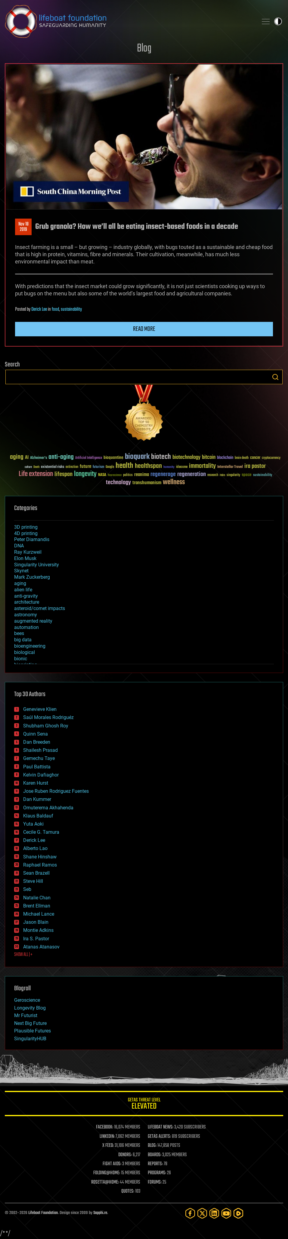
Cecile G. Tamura (41, 832)
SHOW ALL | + (23, 955)
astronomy (25, 615)
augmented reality (33, 621)
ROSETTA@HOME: (105, 1182)
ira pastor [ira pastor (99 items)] (255, 466)
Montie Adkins (38, 930)
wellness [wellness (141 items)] (174, 482)
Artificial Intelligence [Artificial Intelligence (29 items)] (88, 458)
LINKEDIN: (107, 1137)
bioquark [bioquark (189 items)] (137, 457)
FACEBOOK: (104, 1127)
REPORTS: (155, 1164)
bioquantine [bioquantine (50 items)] (113, 457)
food (55, 309)
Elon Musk (25, 558)
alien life (23, 590)
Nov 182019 (23, 227)
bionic (20, 659)
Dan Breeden (36, 742)
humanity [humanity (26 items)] (169, 467)
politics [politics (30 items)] (128, 475)
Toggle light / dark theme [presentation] (278, 21)
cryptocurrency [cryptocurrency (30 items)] (271, 458)
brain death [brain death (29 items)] (242, 458)
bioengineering (29, 646)
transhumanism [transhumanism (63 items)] (146, 483)
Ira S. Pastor (36, 939)
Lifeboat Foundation (43, 1212)
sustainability (71, 309)
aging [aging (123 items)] (16, 457)
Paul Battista (37, 767)
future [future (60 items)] (85, 466)
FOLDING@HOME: (106, 1173)
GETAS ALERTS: (159, 1137)
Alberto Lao (35, 848)
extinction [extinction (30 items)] (72, 467)
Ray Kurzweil (28, 552)
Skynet (21, 571)
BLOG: (152, 1146)
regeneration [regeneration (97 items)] (191, 474)
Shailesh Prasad (40, 750)
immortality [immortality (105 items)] (202, 466)
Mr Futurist (25, 1015)
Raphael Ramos (40, 865)
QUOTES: (127, 1191)
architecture (26, 602)
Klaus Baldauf (38, 816)
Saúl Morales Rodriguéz (48, 717)
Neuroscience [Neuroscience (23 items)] (115, 475)
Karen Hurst (35, 783)
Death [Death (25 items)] (36, 467)
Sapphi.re (100, 1212)
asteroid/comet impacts (39, 608)
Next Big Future (30, 1023)
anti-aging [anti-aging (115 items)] (61, 457)
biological (24, 652)
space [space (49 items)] (247, 474)
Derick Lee (39, 309)
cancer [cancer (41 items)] (255, 458)
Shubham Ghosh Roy (45, 726)
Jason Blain (35, 922)
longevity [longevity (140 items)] (85, 474)
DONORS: (125, 1155)
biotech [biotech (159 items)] (161, 457)
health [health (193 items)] (124, 466)
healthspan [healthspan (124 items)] (148, 466)
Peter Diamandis (31, 539)
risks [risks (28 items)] (222, 475)
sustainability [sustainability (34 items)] (262, 475)
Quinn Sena (35, 734)
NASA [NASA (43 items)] (102, 475)
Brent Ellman (36, 906)
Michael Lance (38, 914)
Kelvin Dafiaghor (41, 775)
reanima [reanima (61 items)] (141, 475)
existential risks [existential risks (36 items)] (52, 467)
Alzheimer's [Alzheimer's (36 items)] (38, 458)
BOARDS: (154, 1155)
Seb (27, 889)
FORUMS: (155, 1182)
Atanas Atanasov (41, 947)
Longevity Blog (30, 1008)
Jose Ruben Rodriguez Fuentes (56, 791)
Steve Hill (33, 881)
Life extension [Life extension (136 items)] (36, 474)
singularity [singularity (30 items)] (233, 475)
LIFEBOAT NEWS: (160, 1127)
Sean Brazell (36, 873)
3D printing (26, 527)
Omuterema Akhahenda (48, 808)
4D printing (26, 533)
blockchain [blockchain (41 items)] (225, 458)
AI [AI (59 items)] (27, 458)
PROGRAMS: (157, 1173)
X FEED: (108, 1146)
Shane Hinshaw (40, 857)
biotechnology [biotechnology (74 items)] (186, 457)
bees (19, 633)
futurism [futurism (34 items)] (98, 467)
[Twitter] (202, 1213)
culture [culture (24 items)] (28, 467)
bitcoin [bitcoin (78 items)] (208, 457)
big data (23, 640)
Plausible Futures (32, 1031)
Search (275, 377)
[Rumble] (238, 1213)
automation (26, 627)
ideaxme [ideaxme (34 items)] (181, 467)
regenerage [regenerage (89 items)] (163, 474)
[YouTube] (226, 1213)
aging (20, 583)
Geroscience (27, 1000)
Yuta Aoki (33, 824)
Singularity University (36, 565)
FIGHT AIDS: (112, 1164)
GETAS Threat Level (144, 1104)
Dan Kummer (37, 799)
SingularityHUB (30, 1038)
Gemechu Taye (39, 758)
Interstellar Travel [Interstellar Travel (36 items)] (230, 467)
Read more (144, 329)
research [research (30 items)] (212, 475)
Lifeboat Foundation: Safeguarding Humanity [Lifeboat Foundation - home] (129, 21)
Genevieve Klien (40, 709)
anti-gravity (26, 596)
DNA (19, 546)
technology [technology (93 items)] (118, 482)
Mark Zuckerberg (32, 577)
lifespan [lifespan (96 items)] (63, 474)
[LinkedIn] (214, 1213)
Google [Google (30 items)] (110, 467)
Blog (144, 48)
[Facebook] (190, 1213)
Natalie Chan (37, 898)
